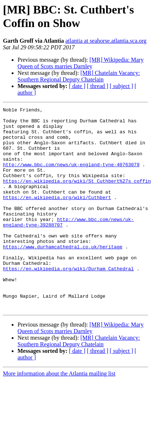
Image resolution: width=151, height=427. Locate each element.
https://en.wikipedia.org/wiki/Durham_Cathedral (68, 301)
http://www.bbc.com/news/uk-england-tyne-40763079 (71, 176)
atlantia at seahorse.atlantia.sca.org (105, 41)
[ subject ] (121, 86)
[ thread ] (97, 86)
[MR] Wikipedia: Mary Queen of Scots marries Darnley (81, 63)
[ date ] (77, 86)
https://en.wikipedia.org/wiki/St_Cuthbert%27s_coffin (77, 196)
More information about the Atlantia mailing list (59, 414)
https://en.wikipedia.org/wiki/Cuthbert (57, 216)
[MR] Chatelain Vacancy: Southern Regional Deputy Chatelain (79, 76)
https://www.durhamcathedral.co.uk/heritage (63, 275)
